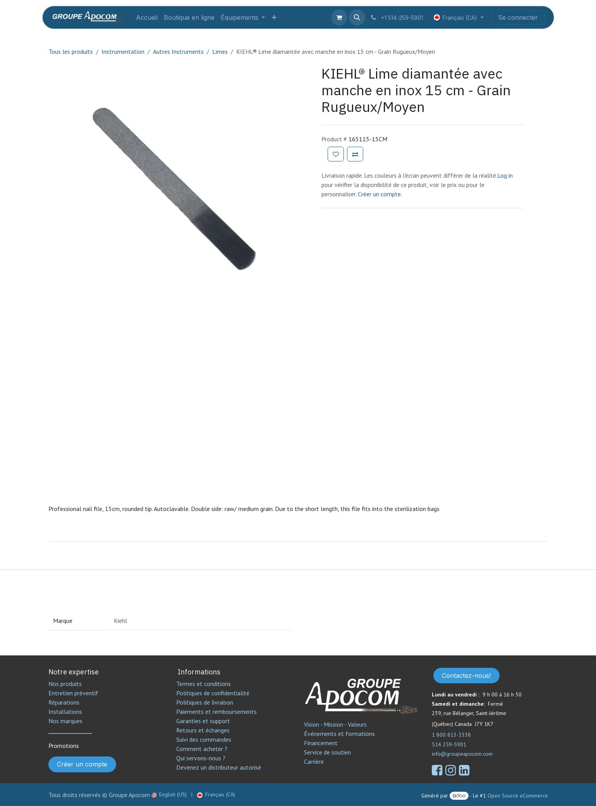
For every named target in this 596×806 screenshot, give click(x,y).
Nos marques (65, 721)
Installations (65, 711)
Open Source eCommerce (518, 795)
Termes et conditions (203, 684)
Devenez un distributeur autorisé (219, 767)
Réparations (63, 702)
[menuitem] (147, 17)
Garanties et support (203, 721)
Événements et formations (339, 733)
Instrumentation (122, 51)
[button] (357, 17)
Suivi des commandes (203, 739)
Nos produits (65, 684)
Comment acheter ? (201, 749)
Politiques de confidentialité (212, 693)
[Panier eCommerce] (339, 17)
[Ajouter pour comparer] (355, 154)
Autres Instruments (178, 51)
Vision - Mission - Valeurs (335, 724)
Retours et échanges (203, 730)
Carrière (314, 761)
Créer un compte (82, 764)
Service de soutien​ (327, 752)
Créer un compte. (380, 194)
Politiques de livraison (204, 702)
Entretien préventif (73, 693)
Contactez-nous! (466, 675)
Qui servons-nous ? (200, 758)
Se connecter (518, 17)
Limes (220, 51)
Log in (505, 175)
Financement (321, 743)
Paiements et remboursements (216, 711)
